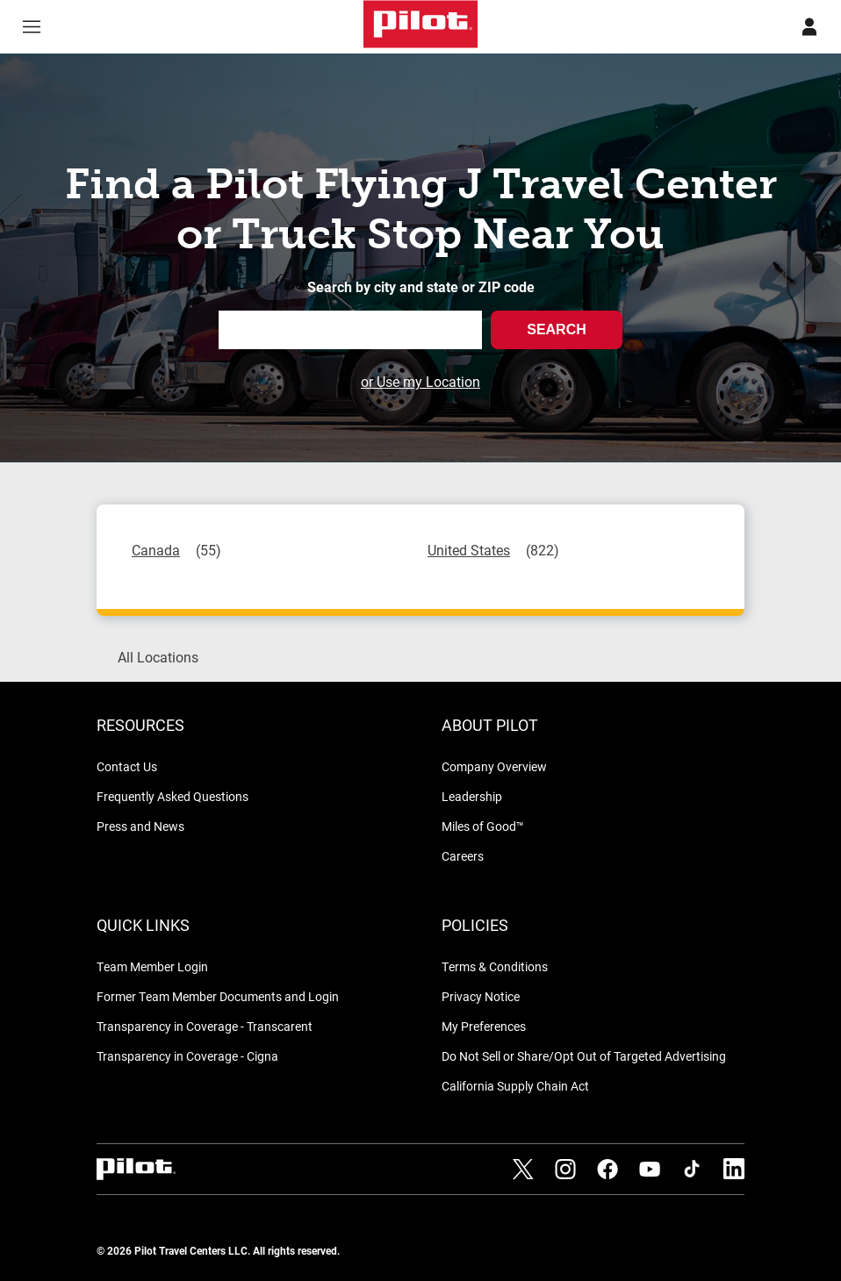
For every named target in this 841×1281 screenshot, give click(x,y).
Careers (463, 856)
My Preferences (484, 1026)
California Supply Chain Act (515, 1085)
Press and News (140, 826)
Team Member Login (152, 966)
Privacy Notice (481, 996)
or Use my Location (420, 381)
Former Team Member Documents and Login (218, 996)
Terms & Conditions (495, 966)
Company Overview (494, 766)
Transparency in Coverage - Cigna (187, 1056)
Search (556, 329)
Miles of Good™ (483, 826)
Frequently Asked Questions (172, 796)
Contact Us (127, 766)
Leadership (472, 796)
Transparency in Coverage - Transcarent (205, 1026)
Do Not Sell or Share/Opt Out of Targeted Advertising (584, 1056)
